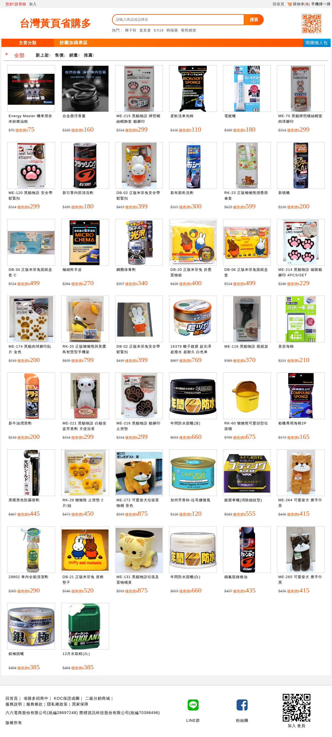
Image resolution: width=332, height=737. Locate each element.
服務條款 (34, 704)
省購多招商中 (36, 698)
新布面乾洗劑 (182, 193)
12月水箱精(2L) (76, 654)
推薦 (88, 55)
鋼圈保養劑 (126, 269)
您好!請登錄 (16, 4)
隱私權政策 (57, 704)
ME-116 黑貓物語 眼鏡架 (246, 346)
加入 (33, 4)
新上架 (42, 55)
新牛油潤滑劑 (20, 423)
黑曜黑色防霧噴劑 (24, 500)
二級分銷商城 (97, 698)
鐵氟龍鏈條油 (236, 577)
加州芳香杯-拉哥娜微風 (190, 500)
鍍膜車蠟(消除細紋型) (243, 500)
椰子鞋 (131, 30)
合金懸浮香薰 (74, 116)
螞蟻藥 (172, 30)
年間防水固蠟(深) (185, 423)
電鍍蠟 (230, 116)
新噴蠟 (284, 193)
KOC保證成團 (67, 698)
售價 (59, 55)
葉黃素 (145, 30)
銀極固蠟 (16, 654)
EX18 (159, 30)
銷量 (73, 55)
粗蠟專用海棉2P (292, 423)
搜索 (254, 19)
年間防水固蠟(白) (185, 577)
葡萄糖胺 (188, 30)
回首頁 (278, 4)
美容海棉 (286, 346)
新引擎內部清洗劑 (78, 193)
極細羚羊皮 (72, 269)
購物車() (298, 4)
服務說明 (14, 704)
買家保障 (80, 704)
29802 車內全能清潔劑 (28, 577)
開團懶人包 (317, 42)
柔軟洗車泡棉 (182, 116)
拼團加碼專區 (73, 42)
